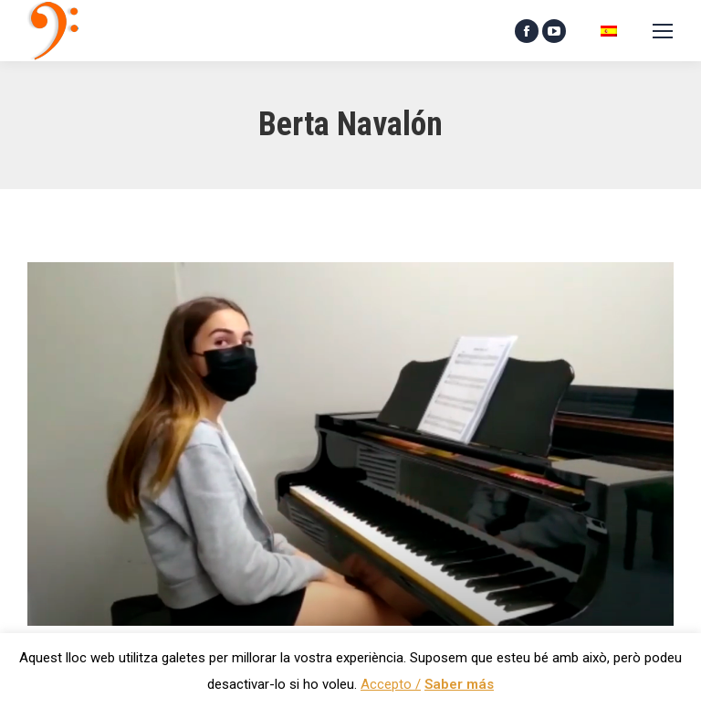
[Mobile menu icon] (663, 31)
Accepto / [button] (391, 684)
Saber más (459, 684)
